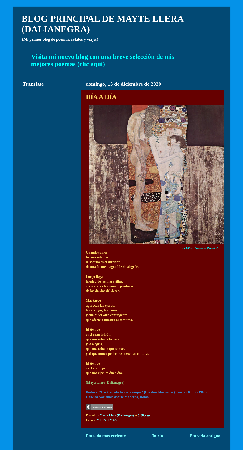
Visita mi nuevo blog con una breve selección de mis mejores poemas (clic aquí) (102, 60)
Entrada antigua (205, 435)
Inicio (157, 435)
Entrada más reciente (106, 435)
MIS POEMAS (107, 420)
